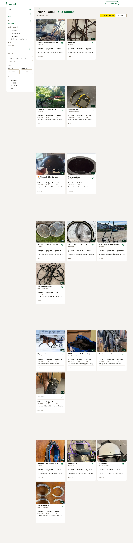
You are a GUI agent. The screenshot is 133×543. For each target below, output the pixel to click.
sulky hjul (82, 523)
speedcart (11, 526)
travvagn (35, 529)
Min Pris (10, 99)
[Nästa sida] (87, 464)
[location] (20, 80)
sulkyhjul (11, 529)
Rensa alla (28, 38)
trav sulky (82, 526)
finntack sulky (60, 523)
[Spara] (62, 72)
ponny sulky (36, 526)
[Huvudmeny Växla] (2, 3)
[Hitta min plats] (29, 80)
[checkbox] (9, 61)
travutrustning (13, 523)
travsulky (35, 523)
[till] (27, 103)
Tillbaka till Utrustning (14, 42)
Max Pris (24, 99)
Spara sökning (108, 44)
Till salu (12, 53)
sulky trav (58, 529)
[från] (14, 103)
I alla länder (65, 40)
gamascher (59, 526)
